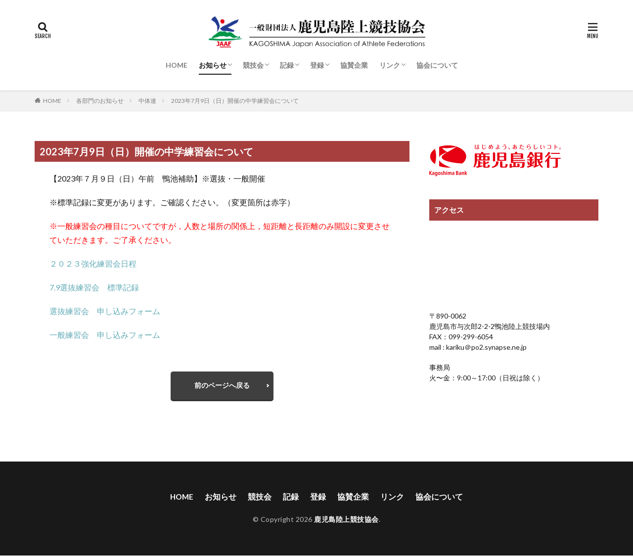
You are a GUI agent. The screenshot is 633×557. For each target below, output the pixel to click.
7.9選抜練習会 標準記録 (94, 287)
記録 (287, 65)
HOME (176, 65)
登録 (317, 65)
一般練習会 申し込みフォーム (104, 334)
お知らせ (212, 65)
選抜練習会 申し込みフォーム (104, 311)
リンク (389, 65)
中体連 (147, 100)
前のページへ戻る (222, 385)
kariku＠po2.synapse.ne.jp (486, 347)
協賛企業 (354, 65)
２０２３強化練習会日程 (92, 263)
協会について (437, 65)
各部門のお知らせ (100, 100)
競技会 (253, 65)
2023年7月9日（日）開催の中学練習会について (235, 100)
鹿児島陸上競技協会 (346, 520)
